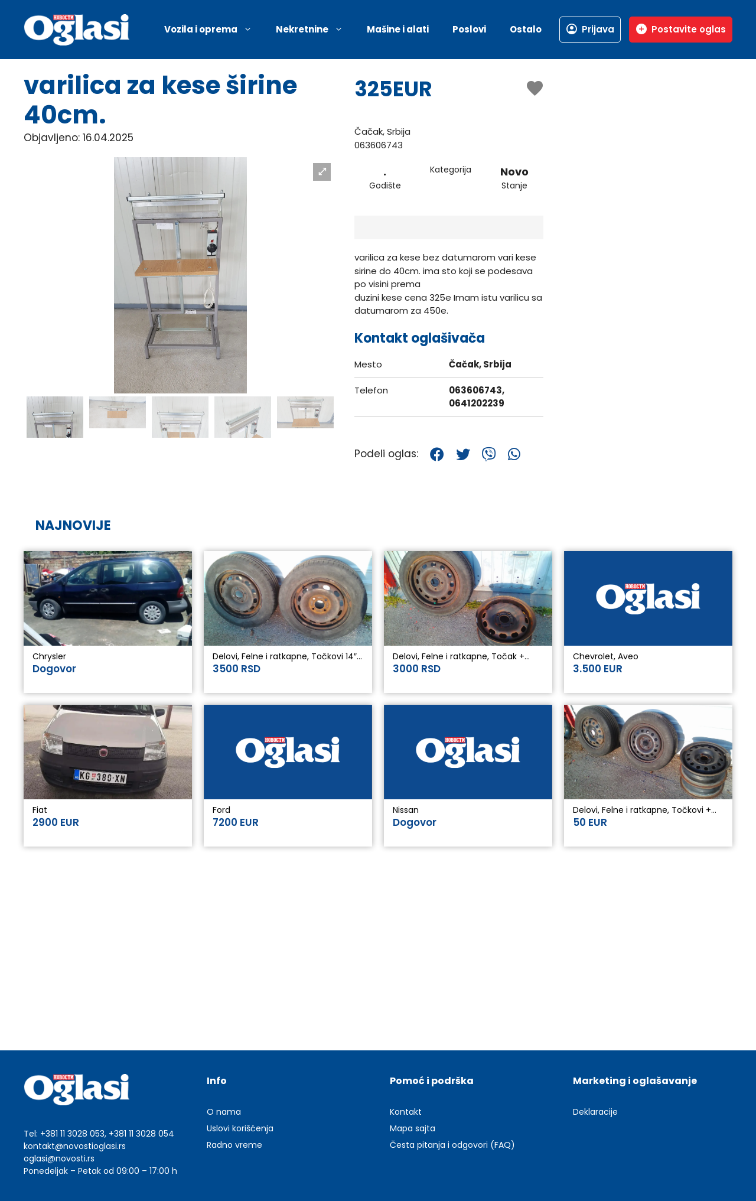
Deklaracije (595, 1112)
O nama (224, 1112)
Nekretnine (315, 29)
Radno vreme (234, 1145)
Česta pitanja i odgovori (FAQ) (452, 1145)
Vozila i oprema (214, 29)
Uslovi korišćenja (240, 1128)
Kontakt (406, 1112)
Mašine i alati (398, 29)
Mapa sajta (412, 1128)
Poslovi (469, 29)
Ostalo (526, 29)
